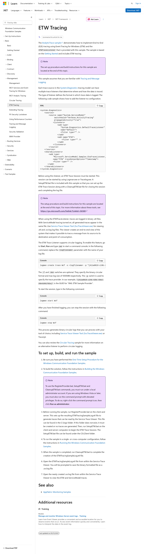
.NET (49, 19)
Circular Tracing (67, 342)
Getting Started (51, 53)
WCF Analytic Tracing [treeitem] (17, 95)
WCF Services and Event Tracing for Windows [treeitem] (18, 89)
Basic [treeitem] (9, 45)
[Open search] (131, 3)
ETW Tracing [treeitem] (14, 105)
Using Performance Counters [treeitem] (20, 119)
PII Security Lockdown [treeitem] (18, 114)
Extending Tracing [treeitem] (16, 110)
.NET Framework (61, 19)
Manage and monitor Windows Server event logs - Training (62, 516)
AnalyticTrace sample (51, 42)
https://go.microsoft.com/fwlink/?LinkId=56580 (63, 211)
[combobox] (17, 23)
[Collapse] (31, 17)
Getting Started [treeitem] (13, 50)
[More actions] (103, 19)
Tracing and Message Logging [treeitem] (17, 125)
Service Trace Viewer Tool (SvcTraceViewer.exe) (72, 226)
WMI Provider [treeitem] (14, 136)
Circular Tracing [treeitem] (15, 100)
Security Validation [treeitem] (16, 131)
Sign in (138, 3)
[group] (72, 140)
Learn (41, 19)
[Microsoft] (4, 3)
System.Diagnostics (69, 87)
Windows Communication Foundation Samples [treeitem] (15, 30)
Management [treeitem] (14, 83)
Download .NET (133, 10)
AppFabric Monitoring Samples (57, 492)
